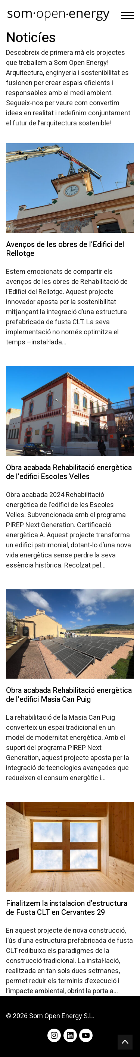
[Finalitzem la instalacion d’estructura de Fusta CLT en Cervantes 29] (70, 846)
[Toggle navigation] (127, 15)
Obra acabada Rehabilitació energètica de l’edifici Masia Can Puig (69, 695)
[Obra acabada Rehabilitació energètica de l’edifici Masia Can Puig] (70, 634)
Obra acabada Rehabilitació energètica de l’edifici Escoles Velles (69, 472)
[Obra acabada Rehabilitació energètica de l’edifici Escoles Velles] (70, 411)
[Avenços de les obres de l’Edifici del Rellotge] (70, 188)
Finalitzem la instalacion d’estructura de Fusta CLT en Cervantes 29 (66, 908)
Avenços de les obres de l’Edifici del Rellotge (65, 249)
